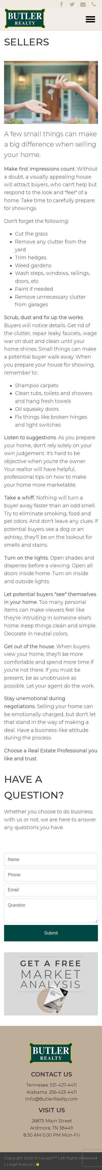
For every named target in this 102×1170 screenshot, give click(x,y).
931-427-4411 (63, 1085)
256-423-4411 (62, 1092)
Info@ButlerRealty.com (51, 1099)
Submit (51, 933)
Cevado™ (48, 1158)
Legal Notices (20, 1164)
